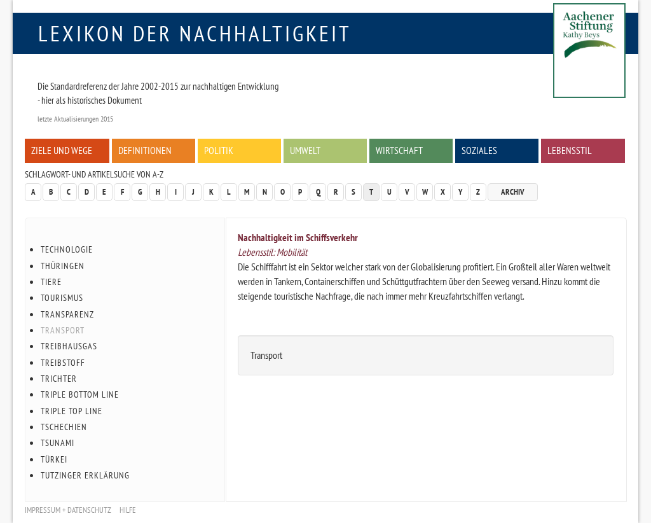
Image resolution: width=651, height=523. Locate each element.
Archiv (512, 191)
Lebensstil (569, 150)
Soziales (479, 150)
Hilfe (128, 510)
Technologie (67, 249)
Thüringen (63, 266)
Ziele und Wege (61, 150)
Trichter (59, 378)
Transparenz (67, 314)
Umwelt (305, 150)
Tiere (51, 282)
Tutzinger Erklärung (85, 475)
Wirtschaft (399, 150)
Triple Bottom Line (80, 394)
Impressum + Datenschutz (68, 510)
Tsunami (57, 443)
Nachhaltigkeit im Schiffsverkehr (298, 237)
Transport (63, 330)
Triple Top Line (71, 411)
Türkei (54, 459)
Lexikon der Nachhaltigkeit (195, 33)
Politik (218, 150)
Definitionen (145, 150)
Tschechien (64, 427)
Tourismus (62, 297)
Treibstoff (63, 362)
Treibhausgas (69, 346)
